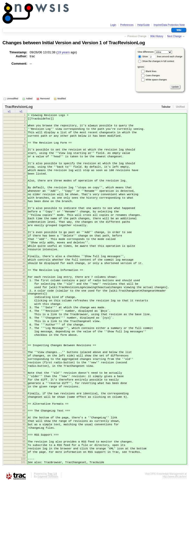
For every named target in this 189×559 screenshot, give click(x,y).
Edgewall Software (47, 552)
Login (113, 25)
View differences (146, 52)
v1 (9, 111)
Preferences (126, 25)
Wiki (178, 30)
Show (143, 56)
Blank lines (151, 71)
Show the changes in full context (156, 61)
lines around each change (165, 56)
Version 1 (92, 42)
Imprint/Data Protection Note (169, 25)
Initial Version (56, 42)
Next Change (174, 36)
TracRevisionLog (127, 42)
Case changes (153, 75)
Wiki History (156, 36)
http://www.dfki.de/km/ (175, 552)
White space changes (156, 79)
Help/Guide (143, 25)
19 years (63, 52)
